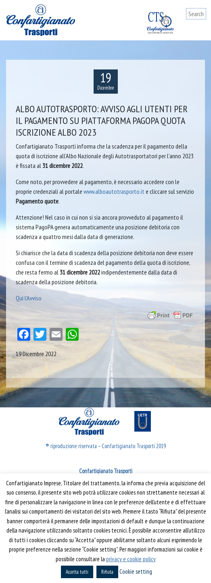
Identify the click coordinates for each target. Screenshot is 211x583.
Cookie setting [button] (135, 571)
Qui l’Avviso (29, 298)
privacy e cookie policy (131, 559)
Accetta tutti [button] (77, 571)
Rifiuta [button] (107, 571)
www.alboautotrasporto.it (114, 191)
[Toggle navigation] (200, 29)
